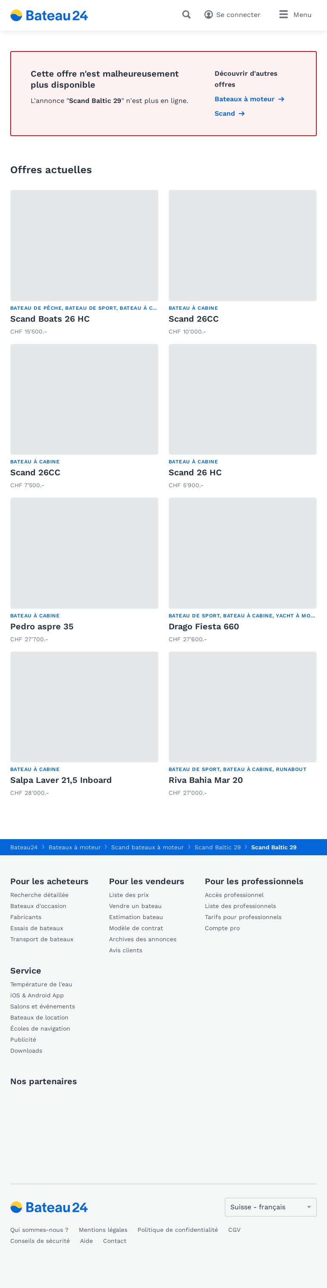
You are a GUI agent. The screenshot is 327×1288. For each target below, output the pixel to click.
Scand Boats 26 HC (50, 319)
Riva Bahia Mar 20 (206, 780)
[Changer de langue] (271, 1207)
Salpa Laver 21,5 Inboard (61, 780)
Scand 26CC (194, 319)
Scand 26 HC (195, 472)
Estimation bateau (136, 917)
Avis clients (125, 950)
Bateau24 (24, 847)
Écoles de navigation (40, 1028)
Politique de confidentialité (178, 1229)
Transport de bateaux (41, 939)
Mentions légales (103, 1229)
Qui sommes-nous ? (39, 1229)
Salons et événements (42, 1006)
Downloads (26, 1050)
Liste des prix (129, 894)
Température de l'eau (41, 984)
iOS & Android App (37, 995)
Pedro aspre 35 (42, 626)
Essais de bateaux (36, 928)
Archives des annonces (142, 939)
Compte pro (222, 928)
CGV (234, 1229)
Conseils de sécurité (40, 1240)
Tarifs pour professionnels (243, 917)
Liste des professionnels (240, 905)
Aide (86, 1240)
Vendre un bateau (135, 905)
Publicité (23, 1039)
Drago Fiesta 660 (204, 626)
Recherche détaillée (39, 894)
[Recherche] (188, 14)
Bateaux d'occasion (38, 905)
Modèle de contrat (136, 928)
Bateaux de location (39, 1017)
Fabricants (25, 917)
